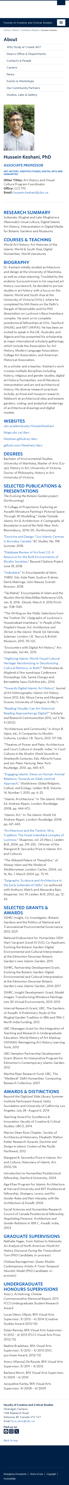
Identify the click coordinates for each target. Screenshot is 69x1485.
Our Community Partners (23, 88)
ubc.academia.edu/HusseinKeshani (29, 426)
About (15, 30)
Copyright (51, 1474)
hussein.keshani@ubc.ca (30, 192)
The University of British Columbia (25, 8)
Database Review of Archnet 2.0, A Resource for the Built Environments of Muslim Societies (31, 557)
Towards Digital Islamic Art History (29, 688)
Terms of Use (36, 1474)
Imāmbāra (12, 572)
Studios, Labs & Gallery (22, 94)
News (10, 74)
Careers (12, 67)
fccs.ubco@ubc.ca (23, 1421)
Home (7, 30)
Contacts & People (29, 30)
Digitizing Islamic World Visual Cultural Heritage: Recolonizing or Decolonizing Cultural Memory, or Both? (32, 663)
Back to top (12, 1440)
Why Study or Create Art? (24, 47)
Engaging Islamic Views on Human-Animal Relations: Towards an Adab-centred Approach (34, 779)
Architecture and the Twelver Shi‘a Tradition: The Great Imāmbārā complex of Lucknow (34, 835)
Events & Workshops (20, 81)
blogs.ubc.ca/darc (17, 432)
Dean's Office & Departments (26, 54)
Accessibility (10, 1478)
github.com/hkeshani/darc (23, 445)
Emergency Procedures (15, 1474)
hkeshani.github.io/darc (21, 439)
